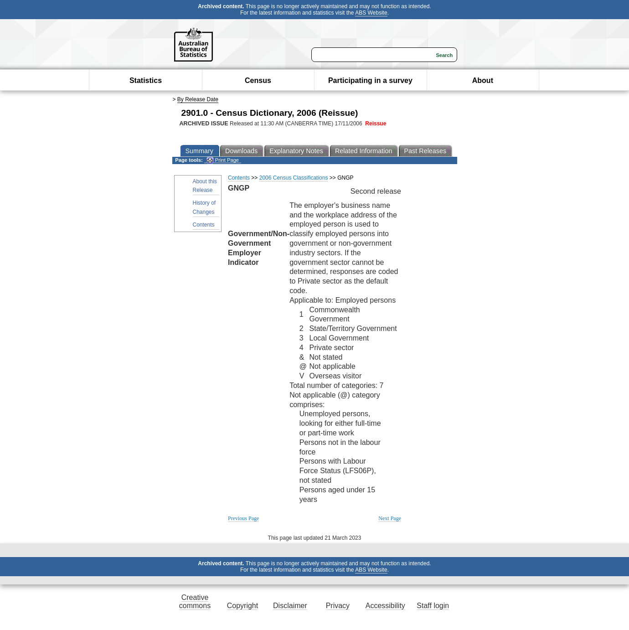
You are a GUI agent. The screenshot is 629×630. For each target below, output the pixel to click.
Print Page (222, 160)
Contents (204, 225)
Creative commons (195, 601)
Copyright (242, 605)
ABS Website (371, 13)
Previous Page (243, 518)
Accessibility (385, 605)
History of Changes (204, 207)
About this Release (205, 185)
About (482, 80)
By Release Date (197, 99)
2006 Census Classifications (293, 178)
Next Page (389, 518)
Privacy (338, 605)
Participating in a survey (370, 80)
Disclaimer (290, 605)
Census (258, 80)
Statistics (145, 80)
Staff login (433, 605)
